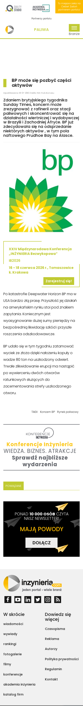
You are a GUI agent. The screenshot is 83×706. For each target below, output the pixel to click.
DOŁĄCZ (42, 543)
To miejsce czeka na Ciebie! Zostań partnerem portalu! (69, 7)
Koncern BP (47, 412)
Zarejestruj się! (59, 281)
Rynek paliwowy (68, 412)
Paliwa (41, 29)
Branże (74, 30)
